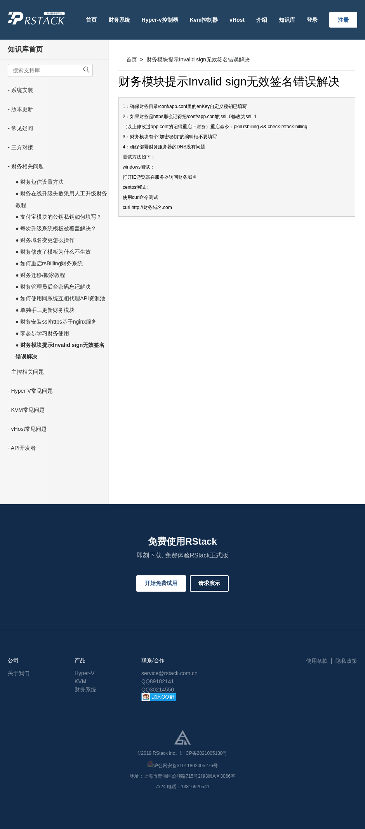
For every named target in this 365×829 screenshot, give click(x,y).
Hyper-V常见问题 (32, 391)
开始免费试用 (161, 583)
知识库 (287, 20)
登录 (312, 20)
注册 (343, 20)
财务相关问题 (27, 166)
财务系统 (119, 20)
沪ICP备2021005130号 (204, 753)
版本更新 (22, 109)
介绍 (261, 20)
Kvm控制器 (204, 20)
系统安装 (22, 90)
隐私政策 (346, 661)
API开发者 (23, 448)
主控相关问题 (27, 372)
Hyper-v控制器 (160, 20)
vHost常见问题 (29, 429)
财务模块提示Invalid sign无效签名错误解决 (198, 59)
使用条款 (317, 661)
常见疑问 (22, 128)
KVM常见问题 (28, 410)
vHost (237, 20)
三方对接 (22, 147)
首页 (91, 20)
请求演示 (209, 583)
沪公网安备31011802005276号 (185, 765)
